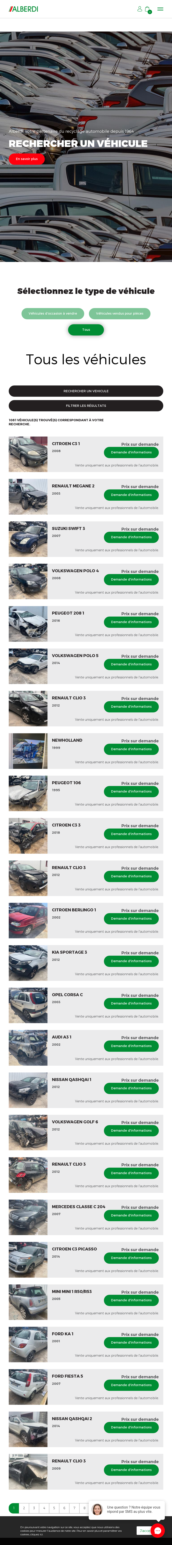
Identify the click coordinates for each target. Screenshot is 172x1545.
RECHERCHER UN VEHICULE (86, 391)
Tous (86, 329)
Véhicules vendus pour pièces (119, 313)
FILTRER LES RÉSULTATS (86, 406)
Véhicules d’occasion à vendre (53, 313)
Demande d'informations (131, 452)
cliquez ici (36, 1534)
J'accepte (148, 1531)
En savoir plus (27, 159)
